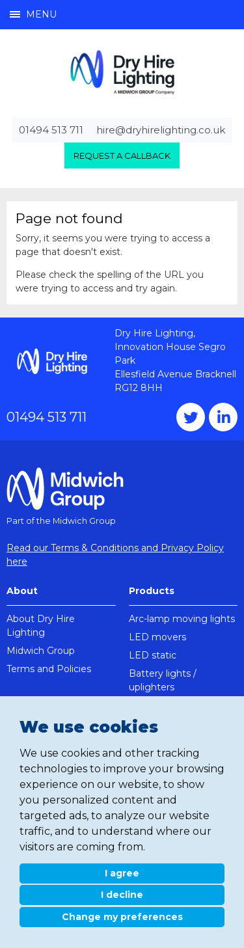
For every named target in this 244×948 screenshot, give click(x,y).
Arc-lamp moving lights (182, 619)
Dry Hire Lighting (122, 72)
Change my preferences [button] (122, 917)
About (22, 591)
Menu (33, 14)
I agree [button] (122, 873)
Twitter (190, 417)
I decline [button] (122, 895)
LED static (152, 655)
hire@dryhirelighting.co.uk (160, 130)
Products (151, 591)
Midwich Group (41, 651)
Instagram (223, 417)
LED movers (157, 637)
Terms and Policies (49, 669)
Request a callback (122, 155)
